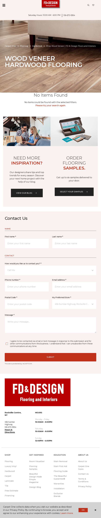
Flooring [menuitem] (9, 461)
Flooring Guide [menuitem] (61, 471)
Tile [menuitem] (6, 486)
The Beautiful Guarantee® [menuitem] (60, 477)
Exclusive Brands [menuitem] (58, 494)
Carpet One (10, 46)
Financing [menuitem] (9, 495)
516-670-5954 (69, 15)
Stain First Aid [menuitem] (60, 466)
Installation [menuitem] (59, 488)
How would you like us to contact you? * (23, 263)
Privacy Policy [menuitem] (84, 486)
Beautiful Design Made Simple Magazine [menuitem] (35, 478)
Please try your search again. (50, 105)
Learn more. (66, 513)
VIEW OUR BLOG (26, 193)
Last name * (57, 237)
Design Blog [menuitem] (35, 487)
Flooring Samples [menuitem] (33, 467)
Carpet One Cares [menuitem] (83, 467)
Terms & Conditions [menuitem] (83, 480)
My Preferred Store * (61, 297)
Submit (50, 357)
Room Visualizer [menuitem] (37, 461)
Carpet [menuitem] (8, 476)
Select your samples (74, 191)
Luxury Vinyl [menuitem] (10, 466)
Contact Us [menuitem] (83, 474)
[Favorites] (93, 5)
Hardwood (37, 46)
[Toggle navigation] (4, 5)
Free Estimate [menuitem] (11, 491)
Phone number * (12, 280)
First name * (10, 237)
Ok (83, 510)
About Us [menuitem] (82, 461)
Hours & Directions (10, 431)
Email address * (59, 280)
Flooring (24, 46)
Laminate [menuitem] (9, 481)
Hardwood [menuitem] (10, 471)
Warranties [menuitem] (59, 484)
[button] (88, 5)
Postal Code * (11, 297)
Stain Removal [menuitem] (60, 461)
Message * (9, 315)
